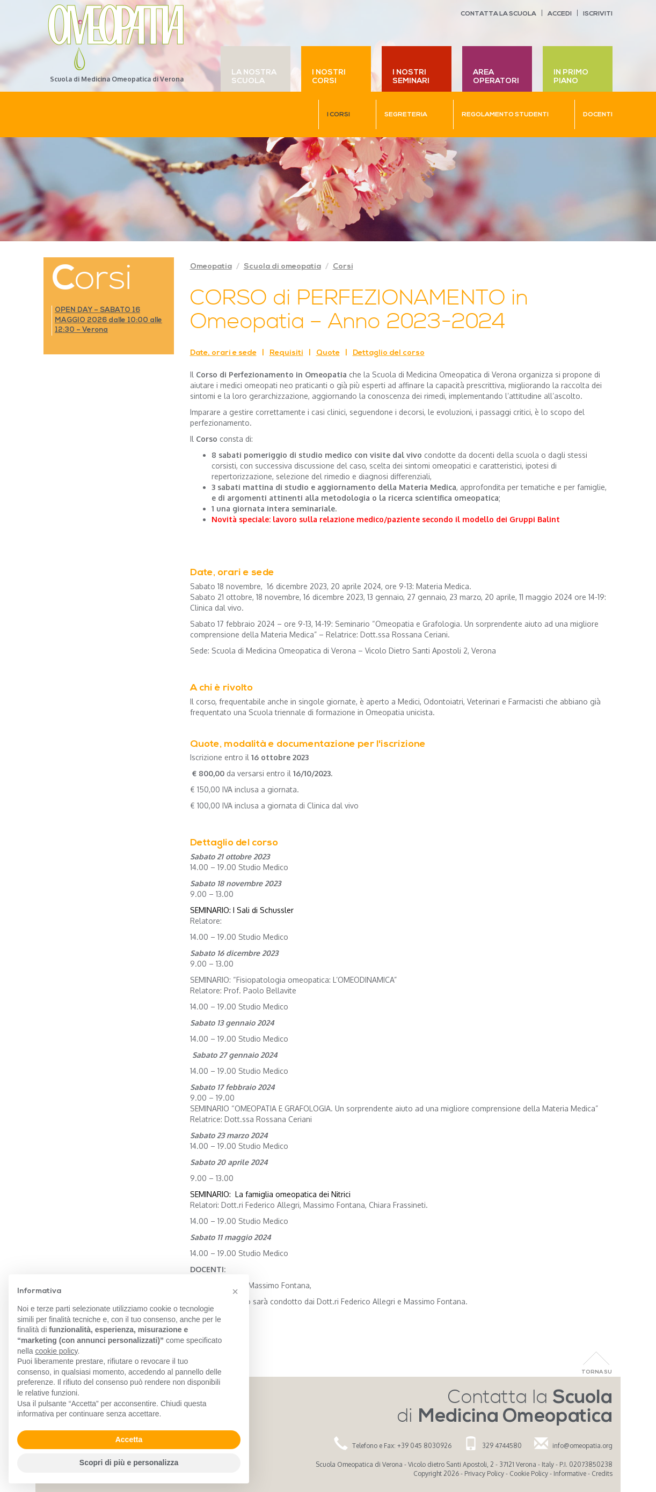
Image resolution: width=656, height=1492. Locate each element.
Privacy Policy (484, 1473)
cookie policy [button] (56, 1351)
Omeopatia (211, 267)
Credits (602, 1473)
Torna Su (596, 1372)
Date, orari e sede (223, 353)
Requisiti (286, 353)
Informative (569, 1473)
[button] (235, 1291)
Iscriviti (598, 14)
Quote (328, 353)
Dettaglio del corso (389, 353)
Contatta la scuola (498, 14)
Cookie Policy (528, 1473)
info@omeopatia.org (582, 1446)
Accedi (560, 14)
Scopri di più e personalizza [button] (128, 1462)
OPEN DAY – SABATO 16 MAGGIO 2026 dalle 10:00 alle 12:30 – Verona (108, 320)
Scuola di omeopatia (282, 267)
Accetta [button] (129, 1439)
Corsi (343, 267)
